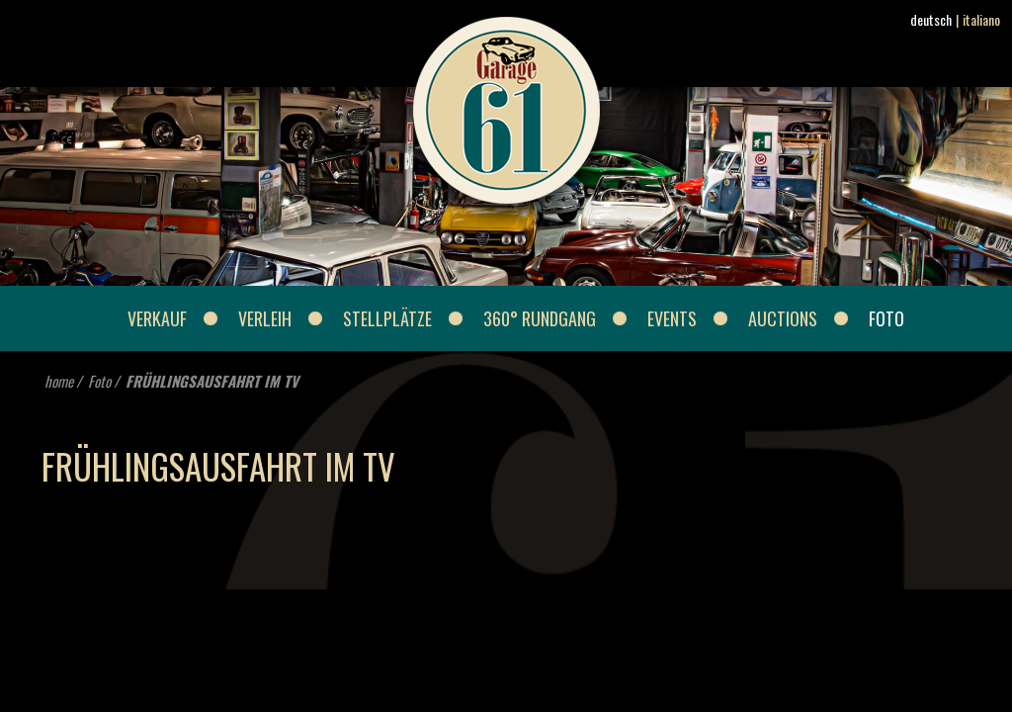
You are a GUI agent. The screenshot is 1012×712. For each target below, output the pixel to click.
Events (672, 318)
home (58, 381)
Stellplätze (387, 318)
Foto (886, 318)
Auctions (782, 318)
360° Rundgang (539, 318)
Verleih (265, 318)
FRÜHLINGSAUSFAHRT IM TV (212, 381)
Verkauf (157, 318)
